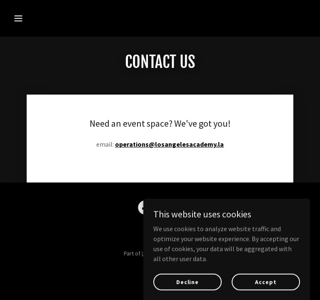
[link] (145, 209)
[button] (32, 18)
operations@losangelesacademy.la (169, 144)
